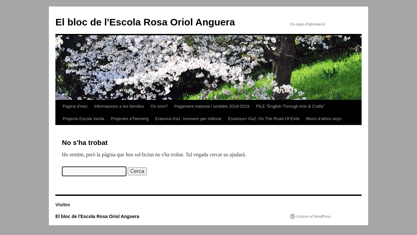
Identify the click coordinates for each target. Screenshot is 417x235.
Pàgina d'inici (75, 106)
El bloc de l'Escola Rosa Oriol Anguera (145, 22)
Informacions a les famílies (119, 106)
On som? (159, 106)
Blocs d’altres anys (323, 118)
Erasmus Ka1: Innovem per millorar (188, 118)
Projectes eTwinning (130, 118)
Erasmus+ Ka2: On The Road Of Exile (264, 118)
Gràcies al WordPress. (314, 216)
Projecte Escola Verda (83, 118)
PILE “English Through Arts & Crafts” (290, 106)
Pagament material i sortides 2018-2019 (212, 106)
